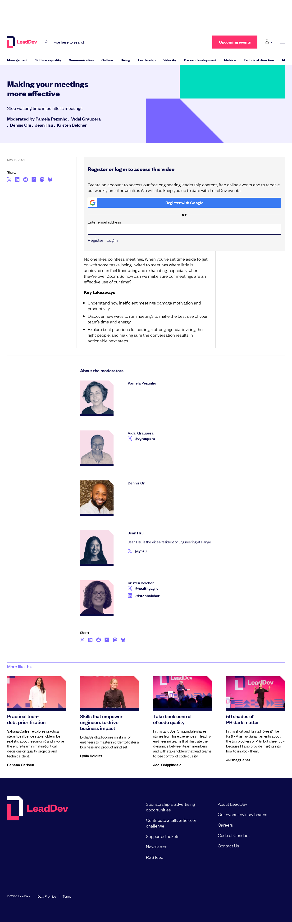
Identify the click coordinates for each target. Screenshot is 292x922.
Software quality (48, 59)
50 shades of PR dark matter (242, 719)
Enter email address (184, 227)
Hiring (125, 59)
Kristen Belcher (72, 125)
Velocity (169, 59)
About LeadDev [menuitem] (232, 804)
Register (95, 240)
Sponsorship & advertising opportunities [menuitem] (170, 806)
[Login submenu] (269, 42)
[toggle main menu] (282, 42)
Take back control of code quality (172, 719)
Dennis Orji (20, 125)
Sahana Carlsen (20, 764)
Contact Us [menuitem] (228, 845)
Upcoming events (235, 42)
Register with (145, 202)
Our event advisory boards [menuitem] (242, 814)
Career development (200, 59)
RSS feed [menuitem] (154, 857)
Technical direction (259, 59)
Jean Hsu (44, 125)
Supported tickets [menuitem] (162, 836)
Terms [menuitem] (67, 896)
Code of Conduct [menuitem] (234, 835)
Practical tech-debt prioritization (26, 719)
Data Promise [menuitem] (46, 896)
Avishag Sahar (238, 759)
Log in (112, 240)
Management (17, 59)
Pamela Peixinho (51, 119)
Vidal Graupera (86, 119)
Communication (81, 59)
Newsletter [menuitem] (156, 846)
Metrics (230, 59)
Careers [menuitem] (225, 825)
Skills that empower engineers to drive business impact (101, 722)
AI (283, 59)
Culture (107, 59)
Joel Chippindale (167, 764)
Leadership (147, 59)
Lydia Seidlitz (91, 755)
